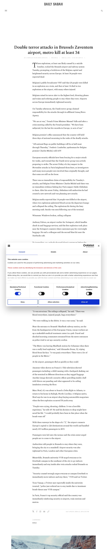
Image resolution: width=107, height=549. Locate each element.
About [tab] (85, 252)
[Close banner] (98, 246)
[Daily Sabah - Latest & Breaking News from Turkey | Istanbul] (53, 4)
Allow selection (53, 302)
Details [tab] (53, 252)
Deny (23, 302)
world (34, 523)
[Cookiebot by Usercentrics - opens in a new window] (85, 245)
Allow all (84, 302)
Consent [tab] (22, 252)
